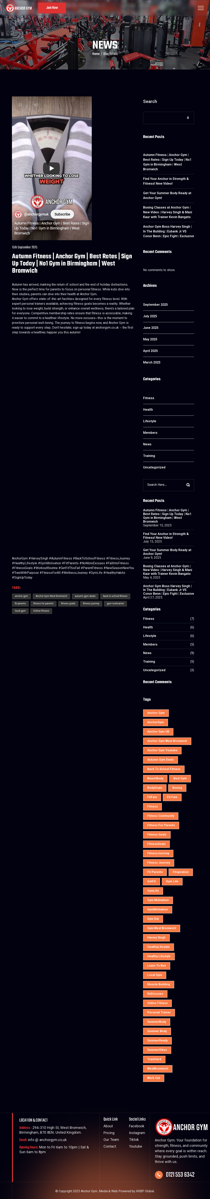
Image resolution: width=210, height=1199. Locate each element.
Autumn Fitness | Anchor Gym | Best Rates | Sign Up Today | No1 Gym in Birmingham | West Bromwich (167, 162)
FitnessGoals (156, 844)
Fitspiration (181, 872)
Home (96, 54)
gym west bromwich (161, 928)
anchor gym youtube (162, 750)
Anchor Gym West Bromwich (167, 741)
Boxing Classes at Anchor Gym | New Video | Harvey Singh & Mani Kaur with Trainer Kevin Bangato (167, 212)
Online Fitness (41, 611)
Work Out (153, 1078)
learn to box (156, 966)
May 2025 (150, 339)
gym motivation (115, 603)
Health (148, 410)
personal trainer (159, 1012)
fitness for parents (43, 603)
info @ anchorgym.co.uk (43, 1140)
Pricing (109, 1133)
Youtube (135, 1147)
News (147, 444)
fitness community (160, 816)
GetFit (151, 881)
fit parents (20, 603)
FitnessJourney (158, 853)
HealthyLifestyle (158, 947)
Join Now (52, 8)
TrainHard (154, 1059)
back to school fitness (163, 769)
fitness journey (91, 603)
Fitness (148, 398)
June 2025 (150, 328)
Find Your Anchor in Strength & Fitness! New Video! (166, 181)
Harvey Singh (156, 937)
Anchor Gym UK (158, 732)
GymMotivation (157, 909)
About (108, 1126)
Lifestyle (149, 421)
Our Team (111, 1140)
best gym (180, 778)
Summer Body (157, 1031)
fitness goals (68, 603)
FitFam (152, 797)
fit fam (172, 797)
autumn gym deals (160, 760)
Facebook (136, 1126)
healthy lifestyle (159, 956)
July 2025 (150, 316)
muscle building (158, 984)
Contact (110, 1147)
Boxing (177, 788)
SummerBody (156, 1022)
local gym (20, 611)
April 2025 (150, 351)
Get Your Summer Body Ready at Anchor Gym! (167, 196)
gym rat (153, 919)
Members (150, 433)
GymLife (153, 891)
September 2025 (155, 305)
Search (150, 102)
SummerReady (157, 1040)
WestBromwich (157, 1069)
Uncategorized (154, 467)
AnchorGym (155, 722)
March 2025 (151, 362)
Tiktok (134, 1140)
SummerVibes (157, 1050)
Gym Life (172, 881)
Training (149, 456)
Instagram (137, 1133)
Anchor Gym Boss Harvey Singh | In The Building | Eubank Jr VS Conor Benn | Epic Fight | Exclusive (168, 231)
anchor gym (156, 713)
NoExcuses (155, 994)
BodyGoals (154, 788)
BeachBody (155, 778)
